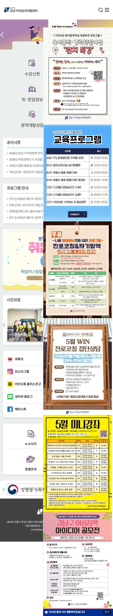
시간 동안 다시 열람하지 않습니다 (67, 612)
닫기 (107, 612)
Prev (2, 35)
